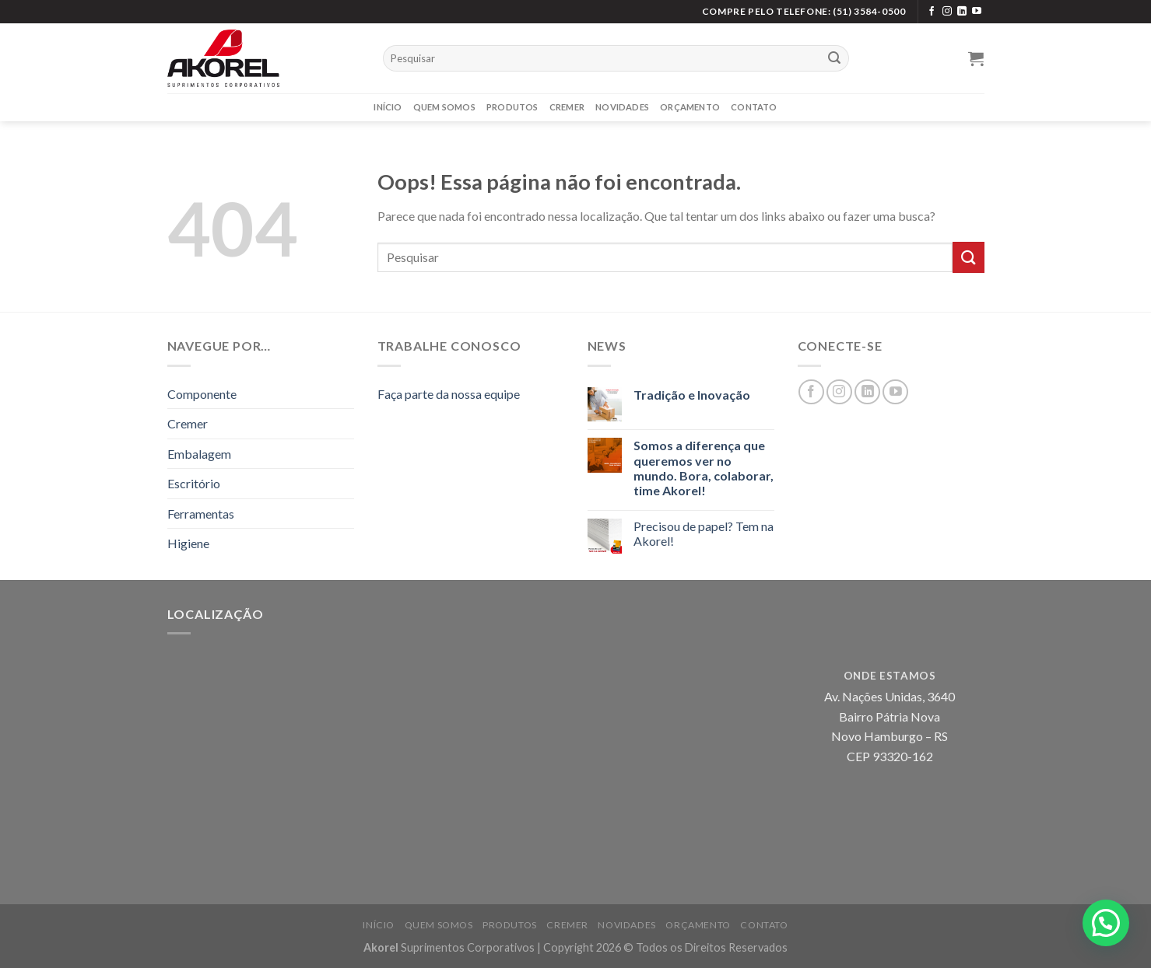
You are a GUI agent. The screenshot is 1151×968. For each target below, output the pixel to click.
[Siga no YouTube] (976, 11)
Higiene (188, 543)
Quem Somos (444, 107)
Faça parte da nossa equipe (448, 393)
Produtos (512, 107)
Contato (754, 107)
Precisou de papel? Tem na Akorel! (703, 533)
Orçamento (690, 107)
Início (388, 107)
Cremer (566, 107)
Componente (202, 393)
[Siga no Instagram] (947, 11)
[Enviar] (834, 58)
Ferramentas (200, 513)
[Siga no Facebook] (931, 11)
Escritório (193, 483)
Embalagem (199, 453)
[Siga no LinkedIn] (962, 11)
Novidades (622, 107)
